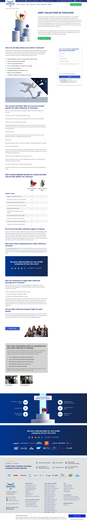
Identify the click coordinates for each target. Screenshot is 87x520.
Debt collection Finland (49, 491)
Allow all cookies (77, 510)
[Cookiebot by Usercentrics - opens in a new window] (8, 518)
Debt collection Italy (48, 498)
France (17, 287)
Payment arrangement (69, 488)
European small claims (30, 504)
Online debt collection (30, 486)
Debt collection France (49, 493)
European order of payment (31, 506)
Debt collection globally (30, 503)
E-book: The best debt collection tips (72, 498)
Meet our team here (35, 317)
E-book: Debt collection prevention (71, 499)
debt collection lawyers (12, 248)
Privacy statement (71, 73)
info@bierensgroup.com (13, 500)
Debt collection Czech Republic (51, 488)
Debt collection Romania (49, 506)
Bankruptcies (28, 494)
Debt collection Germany (49, 494)
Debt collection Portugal (49, 504)
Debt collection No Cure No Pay (32, 496)
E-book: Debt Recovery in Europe (71, 496)
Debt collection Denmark (50, 490)
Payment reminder (68, 486)
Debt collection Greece (49, 496)
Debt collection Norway (49, 501)
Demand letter (67, 490)
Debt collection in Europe (31, 501)
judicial (34, 285)
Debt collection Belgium (49, 486)
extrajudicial (28, 285)
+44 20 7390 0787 (12, 497)
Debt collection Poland (49, 502)
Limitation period (29, 493)
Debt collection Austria (49, 485)
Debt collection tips (68, 485)
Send (69, 76)
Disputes (27, 491)
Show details (18, 517)
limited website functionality (77, 513)
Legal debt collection (30, 490)
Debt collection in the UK (30, 485)
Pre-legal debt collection (30, 488)
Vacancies (66, 505)
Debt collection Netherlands (50, 499)
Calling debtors (67, 491)
